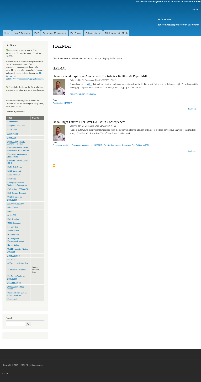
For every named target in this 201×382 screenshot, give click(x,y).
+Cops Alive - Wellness (16, 270)
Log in (195, 9)
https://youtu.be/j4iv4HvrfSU (83, 94)
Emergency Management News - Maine (17, 155)
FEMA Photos (12, 133)
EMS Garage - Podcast (16, 193)
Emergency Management (54, 33)
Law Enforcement (22, 33)
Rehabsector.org (93, 33)
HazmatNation (13, 245)
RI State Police (13, 235)
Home (7, 33)
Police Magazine (13, 255)
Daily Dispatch (13, 219)
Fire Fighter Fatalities (15, 203)
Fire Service (76, 33)
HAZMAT (68, 103)
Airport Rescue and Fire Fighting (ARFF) (132, 145)
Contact (5, 373)
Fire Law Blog (12, 227)
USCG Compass (14, 223)
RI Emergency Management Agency (15, 240)
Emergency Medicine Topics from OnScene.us (17, 184)
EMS (36, 33)
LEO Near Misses (14, 282)
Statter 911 (11, 215)
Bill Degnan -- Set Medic (116, 33)
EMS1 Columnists (14, 171)
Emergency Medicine (61, 145)
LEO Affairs (11, 259)
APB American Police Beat (17, 263)
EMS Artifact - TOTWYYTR (18, 189)
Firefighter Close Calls (16, 126)
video (89, 84)
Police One (11, 137)
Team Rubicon (13, 231)
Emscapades (12, 122)
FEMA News (12, 130)
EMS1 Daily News (14, 167)
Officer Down (12, 207)
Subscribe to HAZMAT (54, 165)
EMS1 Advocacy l (14, 175)
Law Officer (11, 179)
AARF (9, 211)
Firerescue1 (12, 299)
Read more (191, 109)
